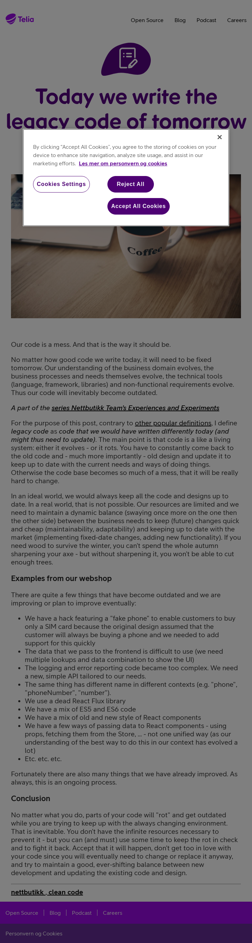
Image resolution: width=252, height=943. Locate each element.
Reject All (130, 184)
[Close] (219, 137)
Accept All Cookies (138, 206)
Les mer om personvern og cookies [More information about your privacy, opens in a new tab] (123, 163)
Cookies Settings (61, 184)
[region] (126, 178)
